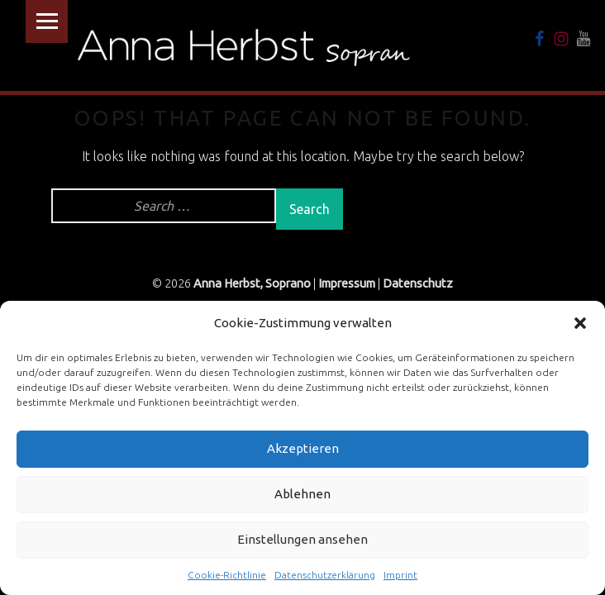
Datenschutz (418, 283)
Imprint (400, 574)
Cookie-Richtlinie (227, 574)
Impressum (346, 283)
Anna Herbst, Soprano (252, 283)
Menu (47, 21)
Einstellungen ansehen (302, 539)
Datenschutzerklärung (324, 574)
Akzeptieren (303, 448)
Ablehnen (302, 494)
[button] (580, 323)
